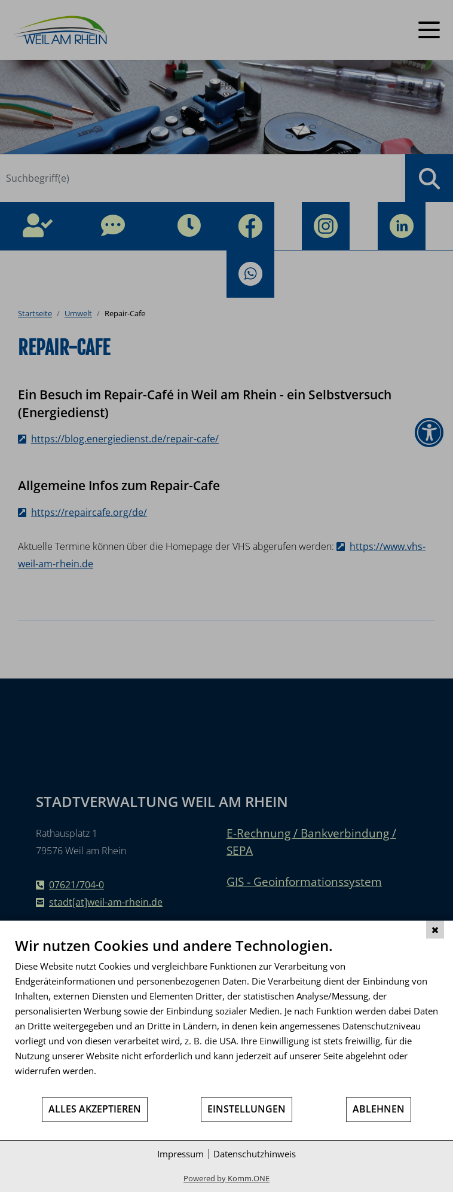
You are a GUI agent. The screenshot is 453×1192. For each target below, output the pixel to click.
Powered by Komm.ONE (226, 1178)
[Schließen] (435, 930)
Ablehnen (379, 1108)
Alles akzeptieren (94, 1108)
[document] (226, 1016)
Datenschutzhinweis (254, 1154)
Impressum (180, 1154)
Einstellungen (246, 1108)
